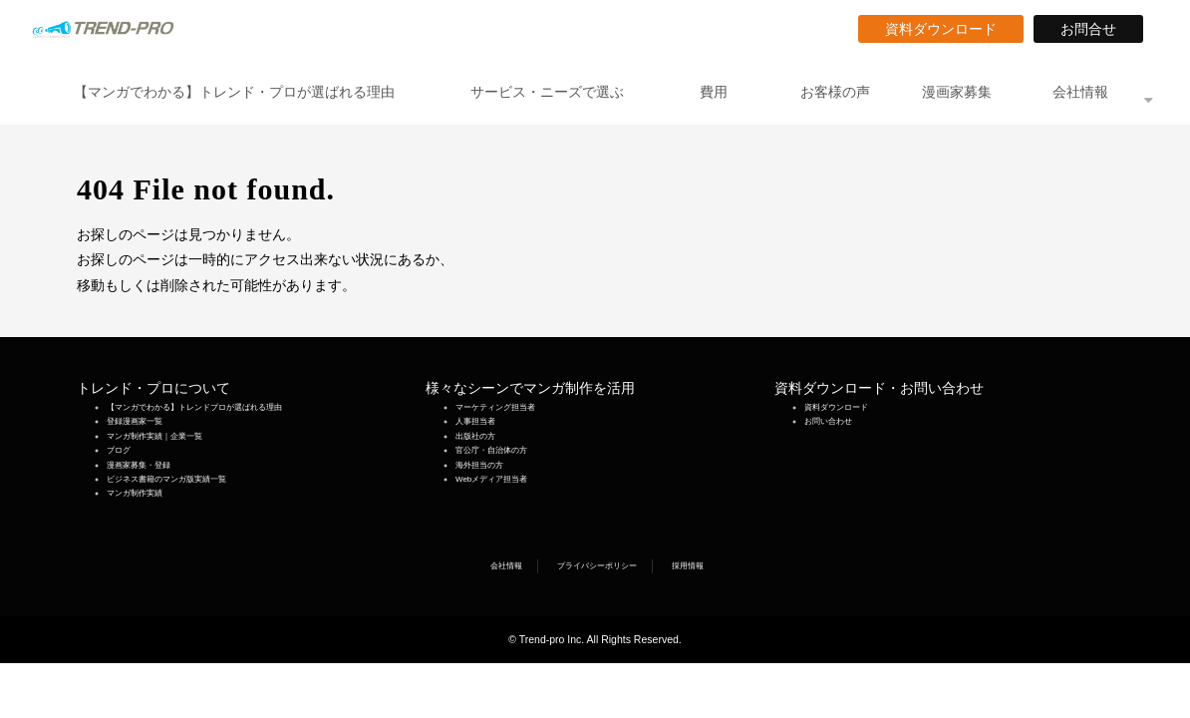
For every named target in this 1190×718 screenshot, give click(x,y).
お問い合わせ (828, 421)
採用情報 (688, 565)
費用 (714, 92)
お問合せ (1095, 29)
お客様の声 (835, 92)
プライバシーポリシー (597, 565)
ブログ (119, 450)
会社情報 (1080, 92)
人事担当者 (475, 421)
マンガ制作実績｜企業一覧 (154, 436)
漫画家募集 (957, 92)
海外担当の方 (479, 465)
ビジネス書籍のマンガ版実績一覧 (166, 479)
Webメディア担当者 (491, 479)
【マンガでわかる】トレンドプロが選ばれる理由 (194, 407)
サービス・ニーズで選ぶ (547, 92)
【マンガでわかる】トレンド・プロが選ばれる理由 (234, 92)
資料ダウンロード (948, 29)
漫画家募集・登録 (138, 465)
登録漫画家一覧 (134, 421)
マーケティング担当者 (495, 407)
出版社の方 (475, 436)
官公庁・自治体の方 (491, 450)
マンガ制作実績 (134, 493)
